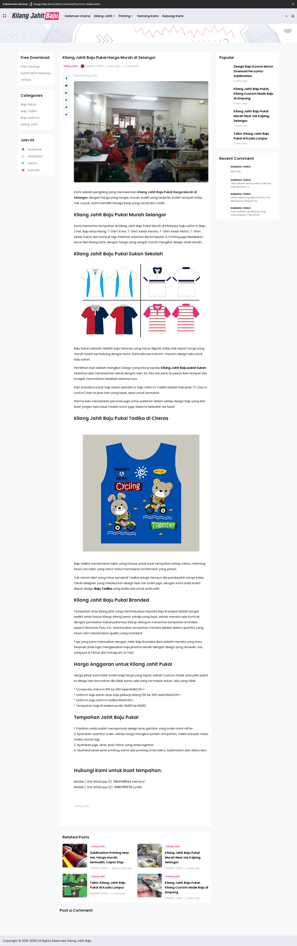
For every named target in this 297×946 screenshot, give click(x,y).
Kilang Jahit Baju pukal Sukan (183, 368)
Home (77, 75)
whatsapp (34, 156)
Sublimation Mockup (15, 4)
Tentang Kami (147, 16)
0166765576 (123, 787)
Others (26, 80)
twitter (32, 163)
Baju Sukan (28, 104)
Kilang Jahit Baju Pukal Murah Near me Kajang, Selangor (183, 857)
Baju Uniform (30, 118)
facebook (34, 149)
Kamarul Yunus (241, 166)
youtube (33, 170)
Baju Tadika (29, 111)
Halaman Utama (77, 16)
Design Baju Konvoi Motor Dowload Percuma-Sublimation (67, 4)
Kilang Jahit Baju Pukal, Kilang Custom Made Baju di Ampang (186, 887)
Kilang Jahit (103, 16)
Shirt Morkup (30, 66)
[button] (4, 15)
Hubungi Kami (172, 16)
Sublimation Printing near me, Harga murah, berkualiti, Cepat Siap (109, 857)
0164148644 (122, 781)
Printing (124, 16)
